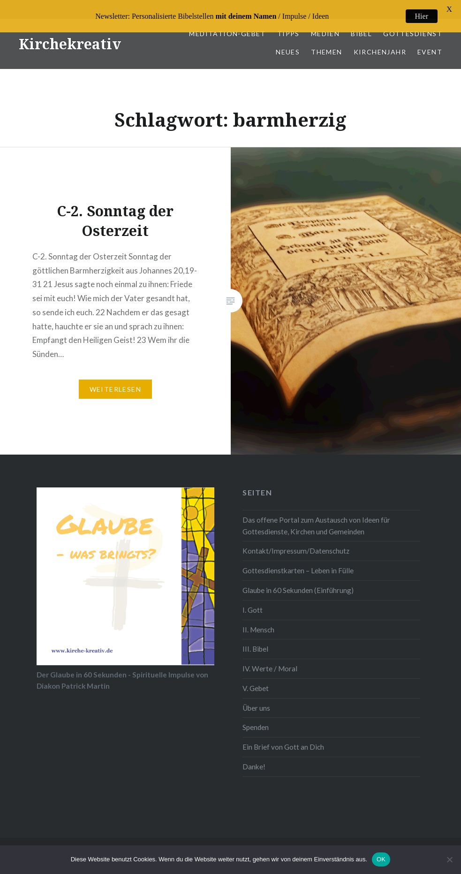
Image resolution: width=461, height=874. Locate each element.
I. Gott (252, 599)
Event (429, 42)
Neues (288, 42)
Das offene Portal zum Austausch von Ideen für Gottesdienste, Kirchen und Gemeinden (316, 515)
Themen (326, 42)
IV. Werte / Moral (269, 658)
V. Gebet (255, 678)
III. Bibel (255, 638)
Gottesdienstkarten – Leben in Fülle (298, 560)
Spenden (255, 717)
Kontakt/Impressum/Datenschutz (295, 540)
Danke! (253, 756)
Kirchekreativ (70, 33)
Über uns (256, 697)
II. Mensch (258, 619)
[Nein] (449, 859)
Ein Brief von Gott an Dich (283, 736)
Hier (421, 16)
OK (381, 859)
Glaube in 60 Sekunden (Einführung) (298, 580)
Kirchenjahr (380, 42)
